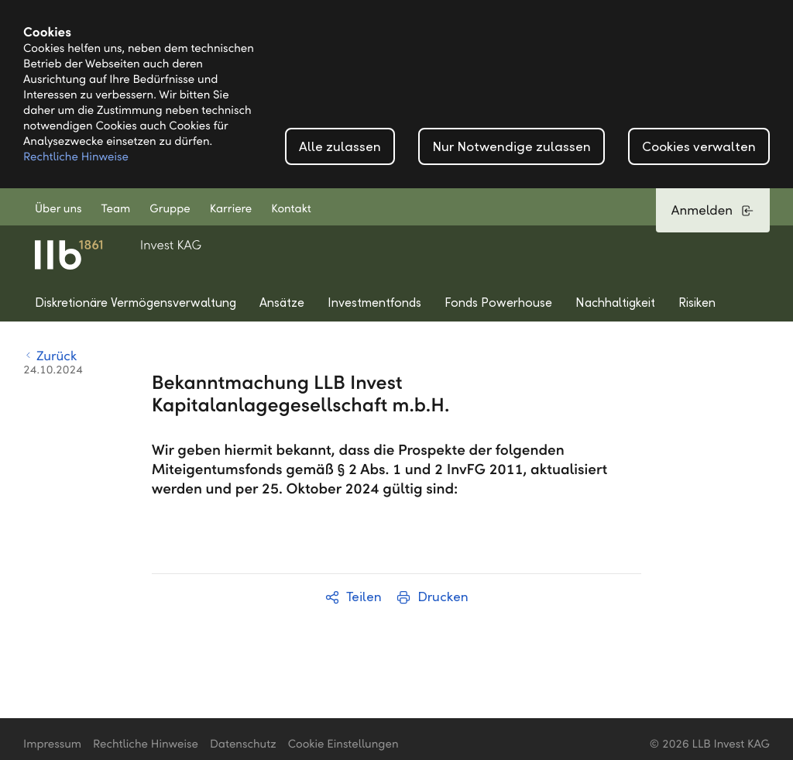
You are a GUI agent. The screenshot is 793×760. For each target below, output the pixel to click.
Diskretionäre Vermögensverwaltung (135, 302)
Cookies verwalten (699, 147)
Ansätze (281, 302)
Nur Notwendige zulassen (511, 147)
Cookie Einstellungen (343, 744)
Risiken (697, 302)
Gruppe (169, 209)
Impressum (52, 744)
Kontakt (291, 209)
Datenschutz (243, 744)
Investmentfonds (374, 302)
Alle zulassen (340, 147)
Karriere (231, 209)
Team (116, 209)
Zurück (50, 356)
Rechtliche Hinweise (76, 157)
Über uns (58, 209)
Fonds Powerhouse (498, 302)
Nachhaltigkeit (615, 302)
